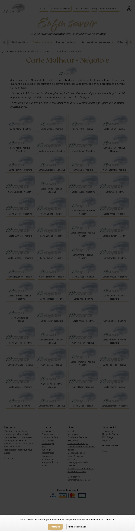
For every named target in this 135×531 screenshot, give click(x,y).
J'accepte (55, 526)
